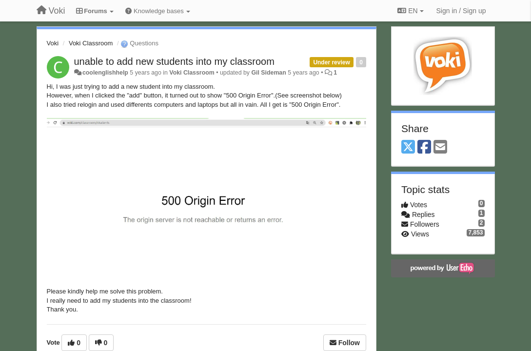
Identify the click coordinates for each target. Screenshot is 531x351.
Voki (53, 43)
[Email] (440, 147)
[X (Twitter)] (408, 147)
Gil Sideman (268, 72)
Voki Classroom (91, 43)
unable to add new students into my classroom (174, 61)
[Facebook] (424, 147)
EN (410, 11)
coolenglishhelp (105, 72)
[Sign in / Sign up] (461, 10)
